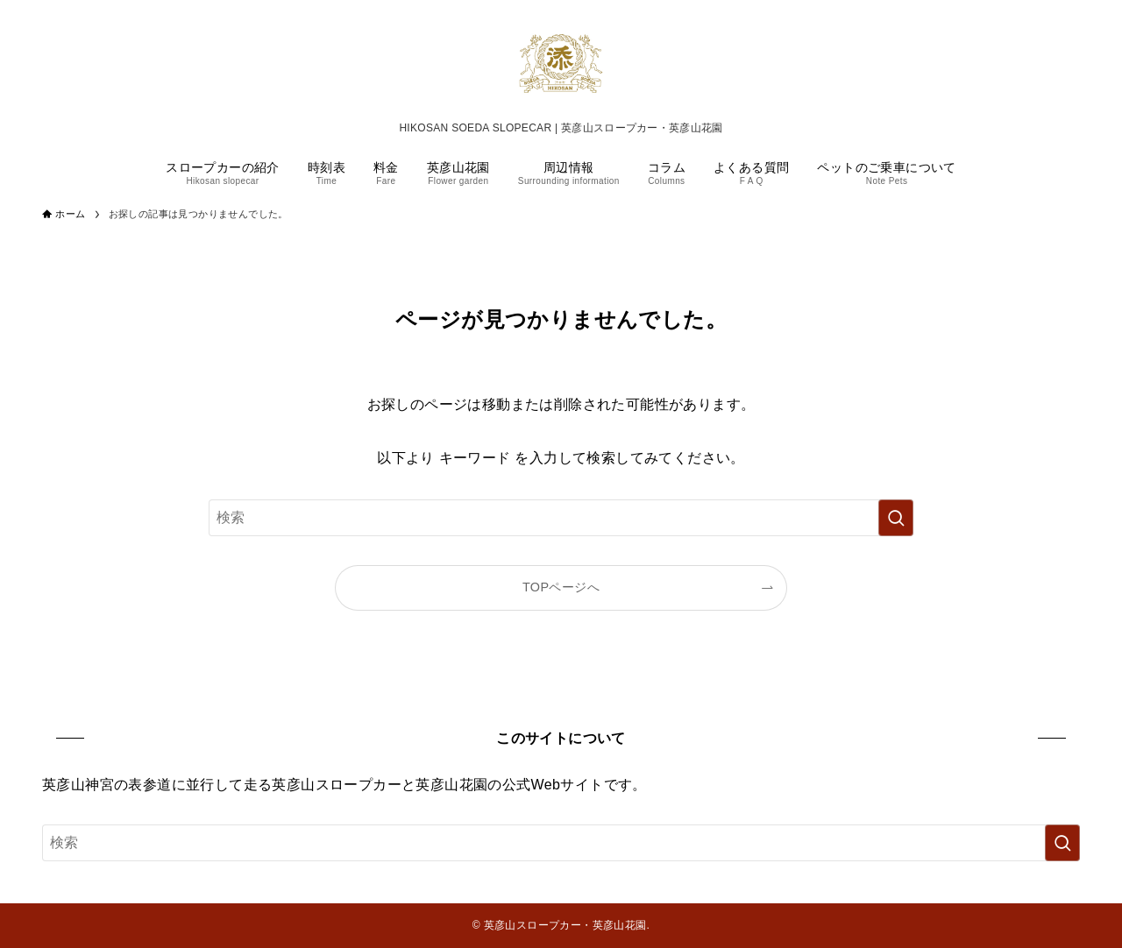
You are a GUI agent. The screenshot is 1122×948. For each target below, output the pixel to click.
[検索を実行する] (895, 517)
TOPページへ (561, 587)
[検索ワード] (561, 517)
